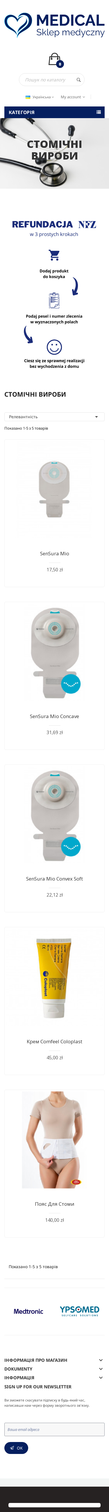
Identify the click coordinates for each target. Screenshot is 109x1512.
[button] (9, 1495)
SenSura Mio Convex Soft (54, 878)
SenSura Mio (54, 553)
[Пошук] (51, 80)
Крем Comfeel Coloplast (54, 1041)
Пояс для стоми (54, 1203)
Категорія (22, 112)
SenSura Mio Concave (54, 716)
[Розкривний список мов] (39, 97)
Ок (20, 1448)
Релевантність (54, 416)
